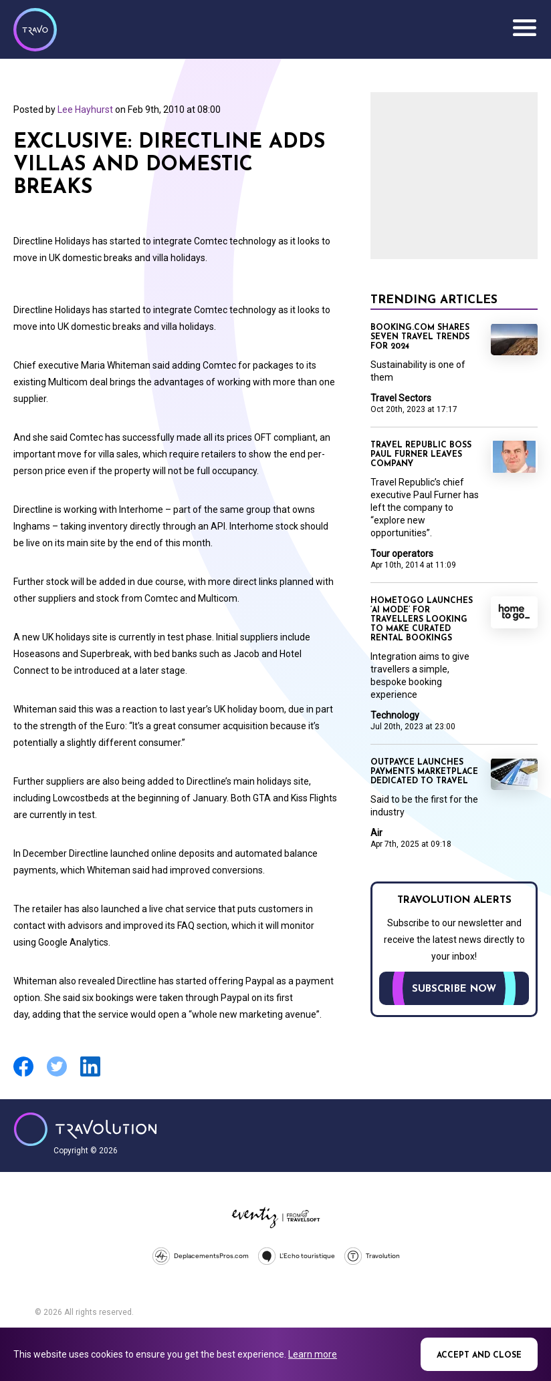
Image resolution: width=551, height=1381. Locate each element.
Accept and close (479, 1356)
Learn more (312, 1354)
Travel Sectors (400, 398)
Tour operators (401, 554)
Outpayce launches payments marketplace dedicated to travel (424, 772)
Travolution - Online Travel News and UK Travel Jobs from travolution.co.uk (85, 1129)
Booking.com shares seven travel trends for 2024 (419, 337)
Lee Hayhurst (85, 109)
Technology (394, 715)
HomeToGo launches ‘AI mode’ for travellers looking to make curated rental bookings (421, 619)
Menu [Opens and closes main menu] (524, 28)
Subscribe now (454, 989)
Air (376, 833)
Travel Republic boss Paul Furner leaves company (420, 454)
